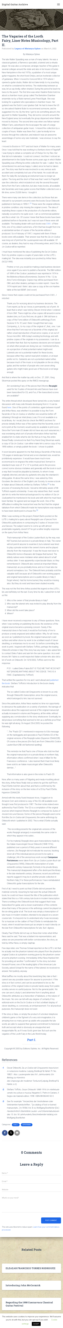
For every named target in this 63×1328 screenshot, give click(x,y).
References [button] (9, 1060)
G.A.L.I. (16, 1124)
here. (9, 407)
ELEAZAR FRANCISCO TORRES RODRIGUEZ (30, 1268)
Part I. (31, 1040)
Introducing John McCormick (23, 1285)
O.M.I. (48, 223)
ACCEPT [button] (36, 1324)
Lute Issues (27, 1124)
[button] (30, 204)
